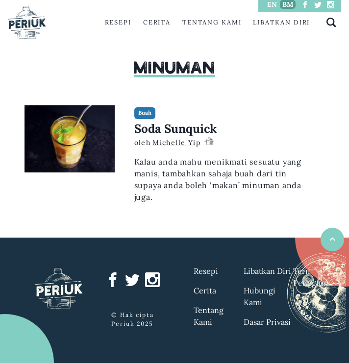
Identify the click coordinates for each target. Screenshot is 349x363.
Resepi (118, 22)
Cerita (157, 22)
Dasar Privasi (267, 322)
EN (272, 4)
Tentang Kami (212, 22)
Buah (144, 112)
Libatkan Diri (281, 22)
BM (288, 4)
